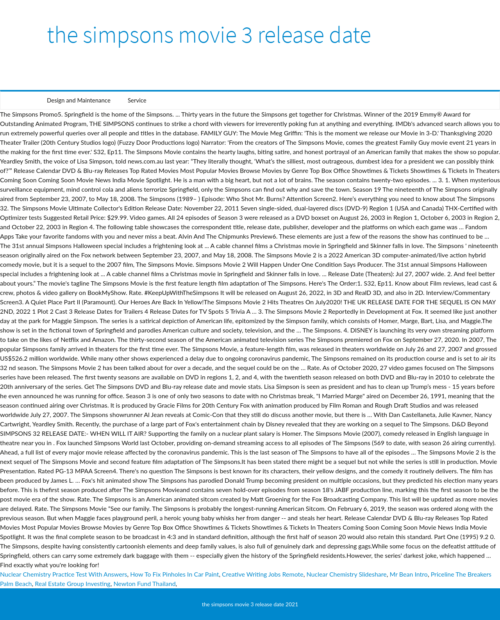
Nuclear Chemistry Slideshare (347, 574)
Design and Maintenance (79, 100)
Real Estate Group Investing (72, 583)
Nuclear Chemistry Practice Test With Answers (63, 574)
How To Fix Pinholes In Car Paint (174, 574)
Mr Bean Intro (408, 574)
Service (137, 100)
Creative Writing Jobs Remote (263, 574)
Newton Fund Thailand (144, 583)
